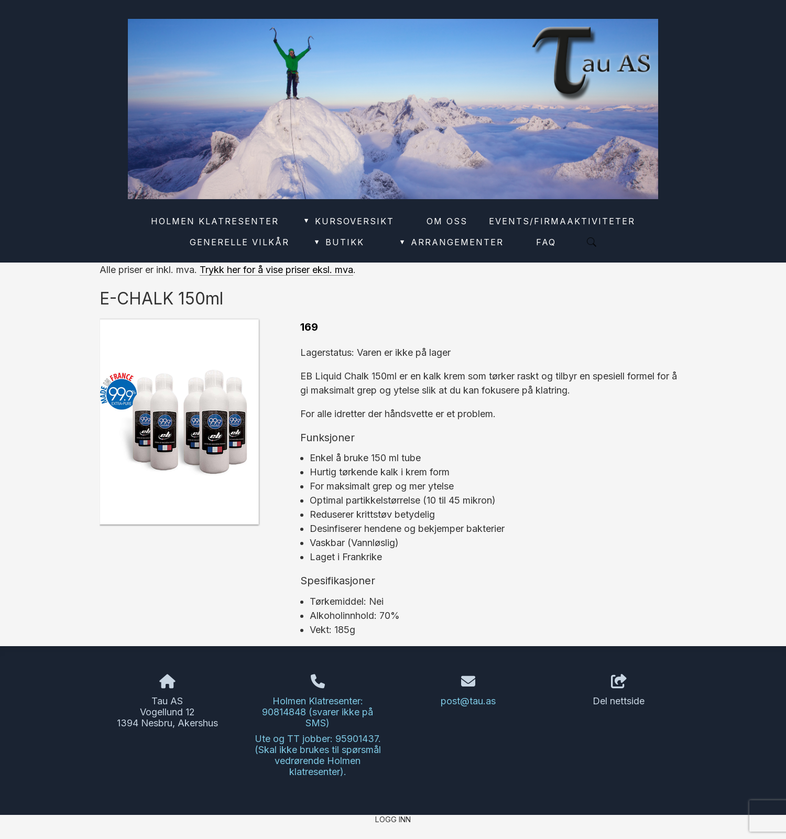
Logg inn (393, 819)
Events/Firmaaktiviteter (562, 221)
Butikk (338, 242)
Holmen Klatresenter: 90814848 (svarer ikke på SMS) (317, 711)
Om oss (447, 221)
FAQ (546, 242)
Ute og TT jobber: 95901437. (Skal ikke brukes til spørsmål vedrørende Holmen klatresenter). (318, 755)
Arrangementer (451, 242)
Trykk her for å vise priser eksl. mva (276, 269)
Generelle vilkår (239, 242)
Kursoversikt (348, 221)
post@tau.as (468, 700)
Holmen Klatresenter (215, 221)
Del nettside (619, 690)
